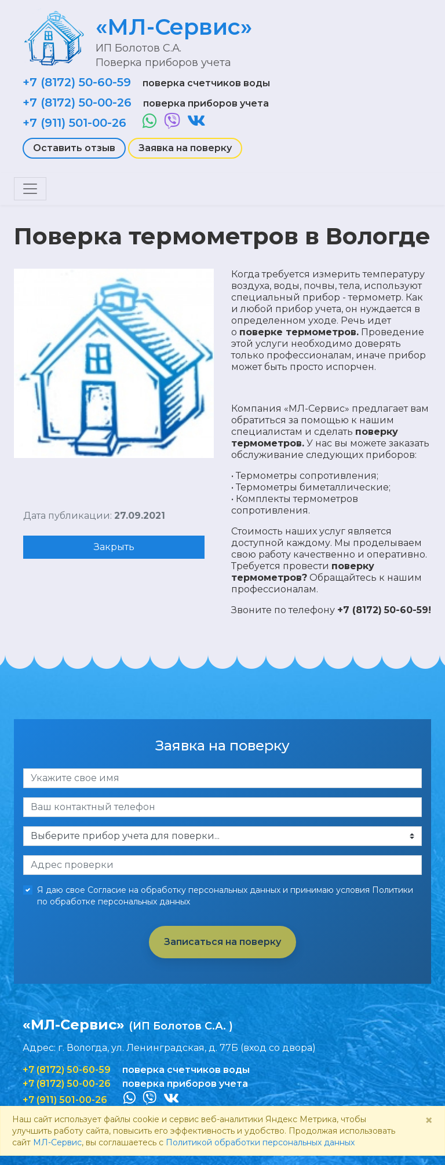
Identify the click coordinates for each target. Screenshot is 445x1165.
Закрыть (114, 546)
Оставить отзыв (74, 147)
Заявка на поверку (185, 147)
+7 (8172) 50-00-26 (77, 102)
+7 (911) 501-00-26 (74, 123)
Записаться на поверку (222, 941)
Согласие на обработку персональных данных (183, 890)
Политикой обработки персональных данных (260, 1142)
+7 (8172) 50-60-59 (77, 82)
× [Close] (429, 1120)
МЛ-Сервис (57, 1142)
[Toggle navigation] (30, 188)
